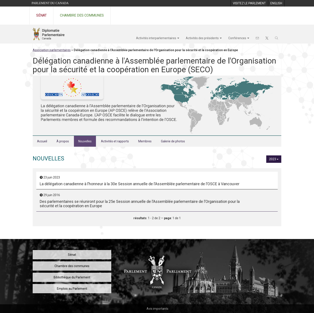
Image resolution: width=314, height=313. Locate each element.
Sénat (41, 15)
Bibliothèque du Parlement (72, 277)
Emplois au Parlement (72, 288)
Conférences (237, 38)
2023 (273, 159)
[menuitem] (249, 3)
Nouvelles (85, 141)
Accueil (42, 141)
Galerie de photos (173, 141)
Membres (145, 141)
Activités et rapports (115, 141)
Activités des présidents (202, 38)
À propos (62, 141)
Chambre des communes (82, 15)
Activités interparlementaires (156, 38)
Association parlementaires (52, 50)
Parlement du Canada (50, 3)
